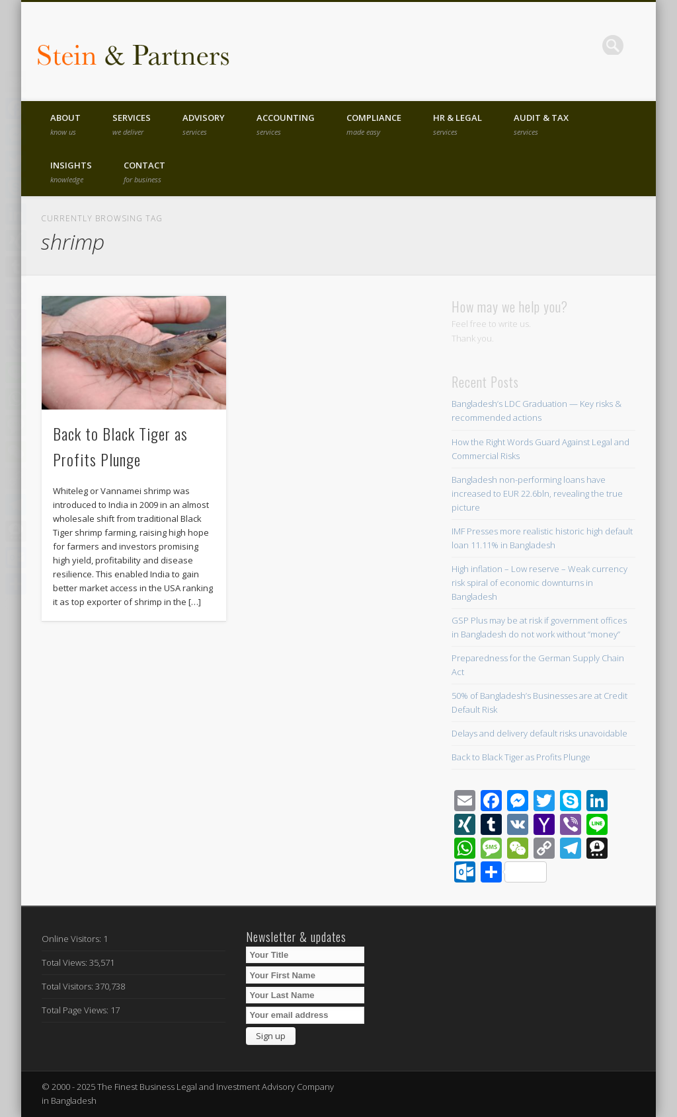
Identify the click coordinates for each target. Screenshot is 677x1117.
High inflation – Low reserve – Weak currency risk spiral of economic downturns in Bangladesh (539, 582)
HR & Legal (457, 124)
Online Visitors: (72, 939)
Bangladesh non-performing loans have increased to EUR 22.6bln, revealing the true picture (537, 493)
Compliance (373, 124)
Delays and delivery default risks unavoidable (539, 733)
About (65, 124)
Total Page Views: (76, 1010)
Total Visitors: (68, 986)
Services (131, 124)
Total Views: (65, 962)
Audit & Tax (541, 124)
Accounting (286, 124)
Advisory (203, 124)
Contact (144, 171)
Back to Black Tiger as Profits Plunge (521, 757)
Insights (71, 171)
